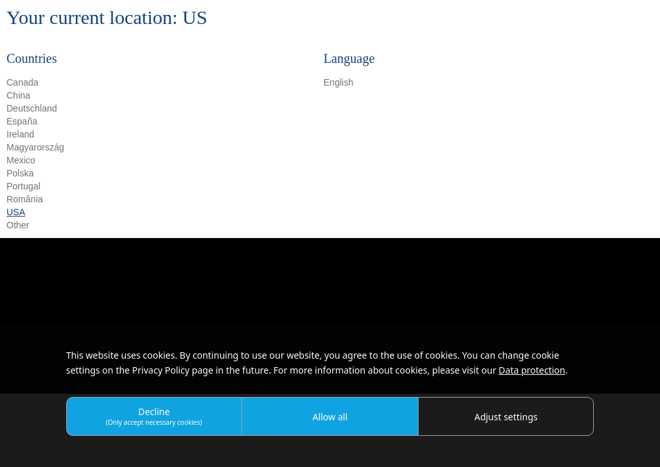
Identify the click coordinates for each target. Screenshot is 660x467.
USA (15, 212)
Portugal (23, 186)
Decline (154, 416)
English (339, 82)
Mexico (20, 160)
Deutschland (31, 108)
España (21, 121)
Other (17, 225)
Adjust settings (506, 417)
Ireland (20, 134)
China (18, 95)
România (24, 199)
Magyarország (35, 147)
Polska (20, 173)
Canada (22, 82)
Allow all (329, 417)
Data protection (531, 370)
